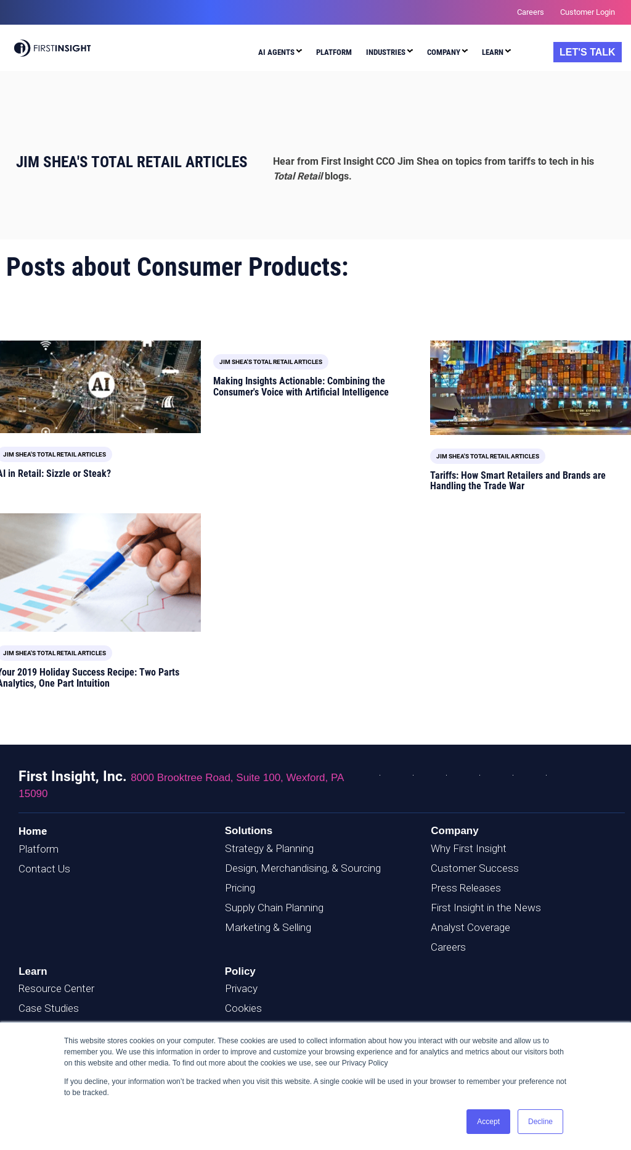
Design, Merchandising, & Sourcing (303, 868)
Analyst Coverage (470, 927)
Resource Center (56, 988)
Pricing (240, 888)
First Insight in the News (486, 907)
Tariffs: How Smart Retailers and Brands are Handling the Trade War (518, 481)
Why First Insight (469, 848)
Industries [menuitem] (385, 52)
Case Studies (48, 1008)
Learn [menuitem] (492, 52)
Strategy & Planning (269, 848)
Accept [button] (488, 1121)
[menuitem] (280, 54)
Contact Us (44, 868)
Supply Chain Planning (274, 907)
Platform (38, 849)
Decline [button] (540, 1121)
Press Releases (466, 888)
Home (32, 831)
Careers (448, 947)
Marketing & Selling (268, 927)
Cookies (243, 1008)
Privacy (241, 988)
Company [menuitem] (443, 52)
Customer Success (475, 868)
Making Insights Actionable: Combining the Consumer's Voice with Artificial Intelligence (301, 386)
